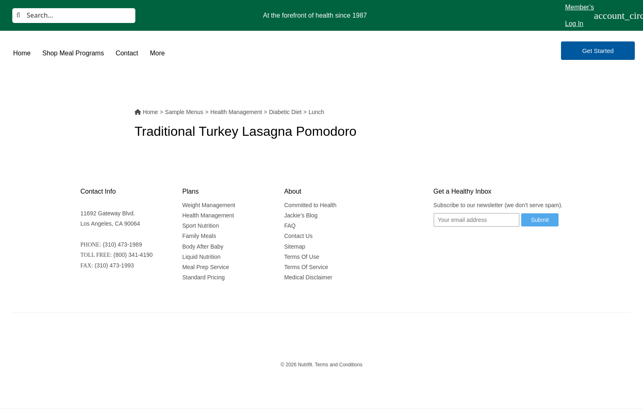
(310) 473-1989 (122, 244)
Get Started (598, 50)
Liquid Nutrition (201, 257)
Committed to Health (310, 205)
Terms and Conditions (339, 365)
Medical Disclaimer (308, 277)
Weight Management (208, 205)
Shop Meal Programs (73, 53)
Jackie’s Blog (300, 215)
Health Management (208, 215)
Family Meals (199, 236)
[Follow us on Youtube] (471, 245)
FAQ (290, 225)
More (157, 53)
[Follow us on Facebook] (483, 245)
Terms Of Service (306, 267)
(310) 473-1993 (114, 265)
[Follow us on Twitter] (439, 245)
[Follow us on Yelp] (526, 245)
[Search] (73, 15)
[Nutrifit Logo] (321, 50)
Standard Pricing (203, 277)
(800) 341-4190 (133, 254)
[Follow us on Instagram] (456, 245)
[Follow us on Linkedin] (496, 245)
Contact (127, 53)
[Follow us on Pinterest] (512, 245)
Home (22, 53)
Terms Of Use (301, 257)
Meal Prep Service (205, 267)
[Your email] (476, 220)
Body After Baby (202, 246)
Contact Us (298, 236)
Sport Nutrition (200, 225)
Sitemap (294, 246)
